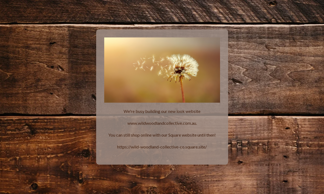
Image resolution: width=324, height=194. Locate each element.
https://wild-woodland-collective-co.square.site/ (162, 146)
